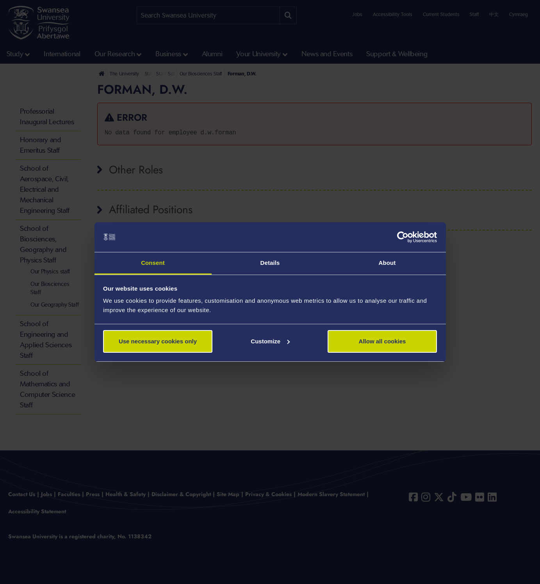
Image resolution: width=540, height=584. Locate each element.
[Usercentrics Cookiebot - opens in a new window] (403, 237)
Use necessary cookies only (158, 341)
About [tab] (387, 262)
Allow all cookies (382, 341)
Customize (270, 341)
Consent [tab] (153, 262)
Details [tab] (270, 262)
